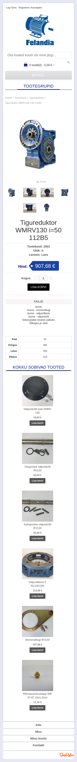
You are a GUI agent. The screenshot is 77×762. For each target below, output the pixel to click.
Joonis (38, 306)
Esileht (8, 98)
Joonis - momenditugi (38, 310)
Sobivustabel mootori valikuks (38, 320)
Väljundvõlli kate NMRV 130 (38, 410)
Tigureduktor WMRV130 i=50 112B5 (23, 103)
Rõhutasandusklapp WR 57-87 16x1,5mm (37, 695)
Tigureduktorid (36, 98)
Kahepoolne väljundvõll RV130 (37, 526)
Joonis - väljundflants (38, 313)
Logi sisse (11, 7)
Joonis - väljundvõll (38, 316)
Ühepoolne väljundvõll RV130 (37, 468)
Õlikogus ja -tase (38, 323)
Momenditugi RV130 (37, 639)
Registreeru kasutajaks (30, 7)
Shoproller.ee (67, 755)
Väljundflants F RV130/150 (37, 584)
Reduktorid (20, 98)
